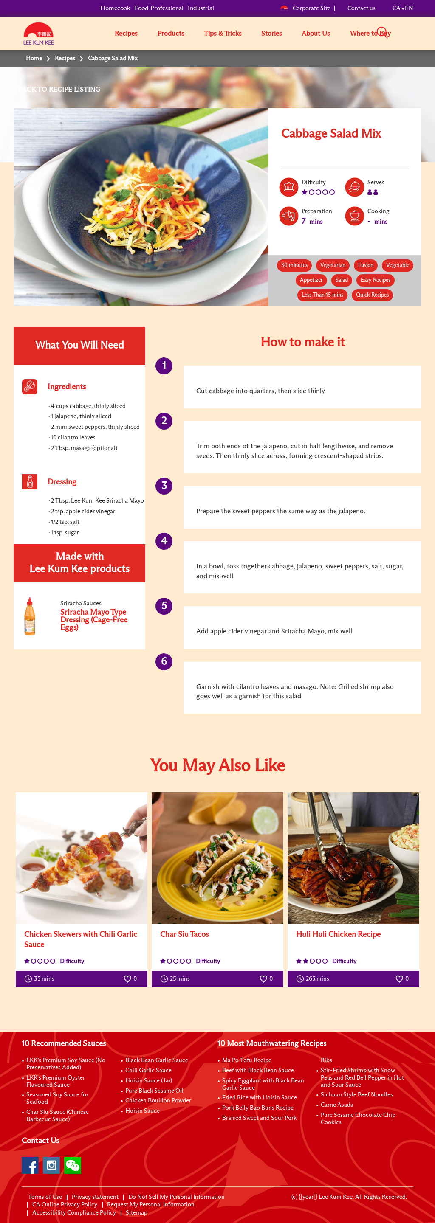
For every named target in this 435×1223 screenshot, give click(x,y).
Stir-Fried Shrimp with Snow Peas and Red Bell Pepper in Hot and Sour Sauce (362, 1078)
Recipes (126, 33)
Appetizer (311, 280)
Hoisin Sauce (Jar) (148, 1081)
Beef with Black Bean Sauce (258, 1071)
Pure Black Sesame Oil (154, 1091)
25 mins (177, 979)
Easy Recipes (375, 280)
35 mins (41, 979)
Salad (342, 280)
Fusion (365, 265)
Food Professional (159, 8)
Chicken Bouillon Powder (158, 1101)
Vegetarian (332, 265)
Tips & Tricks (223, 33)
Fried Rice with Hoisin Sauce (259, 1098)
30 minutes (294, 265)
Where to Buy (370, 33)
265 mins (314, 979)
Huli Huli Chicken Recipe (338, 935)
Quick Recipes (372, 295)
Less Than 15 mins (322, 295)
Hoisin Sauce (142, 1111)
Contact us (361, 8)
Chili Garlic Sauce (148, 1071)
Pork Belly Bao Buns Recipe (258, 1108)
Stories (271, 33)
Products (171, 33)
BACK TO (33, 89)
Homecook (115, 8)
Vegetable (397, 265)
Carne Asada (337, 1105)
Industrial (201, 8)
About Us (316, 33)
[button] (416, 33)
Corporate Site (305, 8)
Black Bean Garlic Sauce (156, 1060)
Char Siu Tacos (184, 935)
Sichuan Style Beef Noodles (357, 1095)
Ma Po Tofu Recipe (246, 1060)
